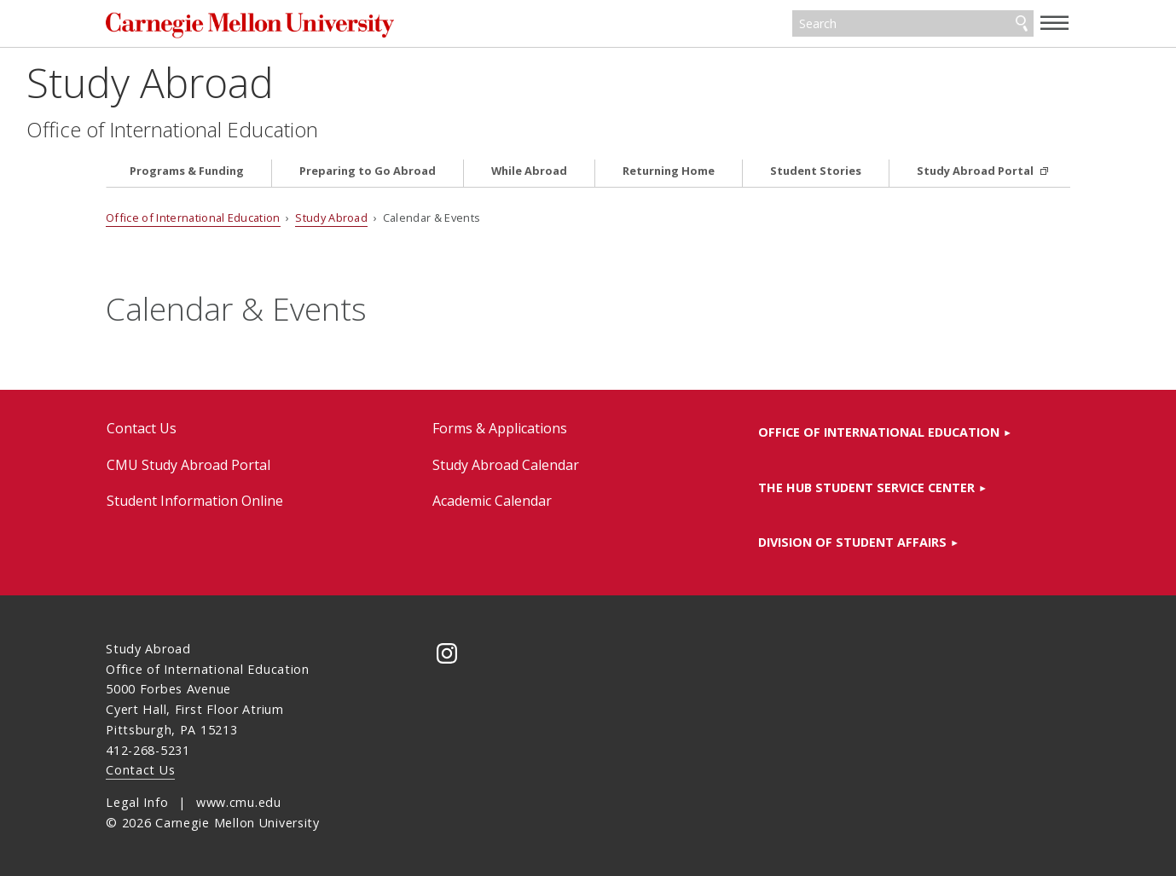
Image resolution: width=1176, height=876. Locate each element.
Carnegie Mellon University (257, 25)
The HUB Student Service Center (866, 487)
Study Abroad (229, 82)
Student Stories (815, 171)
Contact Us (142, 428)
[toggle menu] (1055, 22)
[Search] (913, 24)
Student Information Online (195, 500)
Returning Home (669, 171)
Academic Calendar (492, 500)
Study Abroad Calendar (505, 464)
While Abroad (529, 171)
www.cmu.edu (238, 802)
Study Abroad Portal (976, 171)
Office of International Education (251, 129)
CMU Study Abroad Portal (188, 464)
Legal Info (137, 802)
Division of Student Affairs (852, 542)
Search (1022, 24)
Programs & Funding (187, 171)
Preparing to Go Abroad (367, 171)
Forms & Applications (499, 428)
